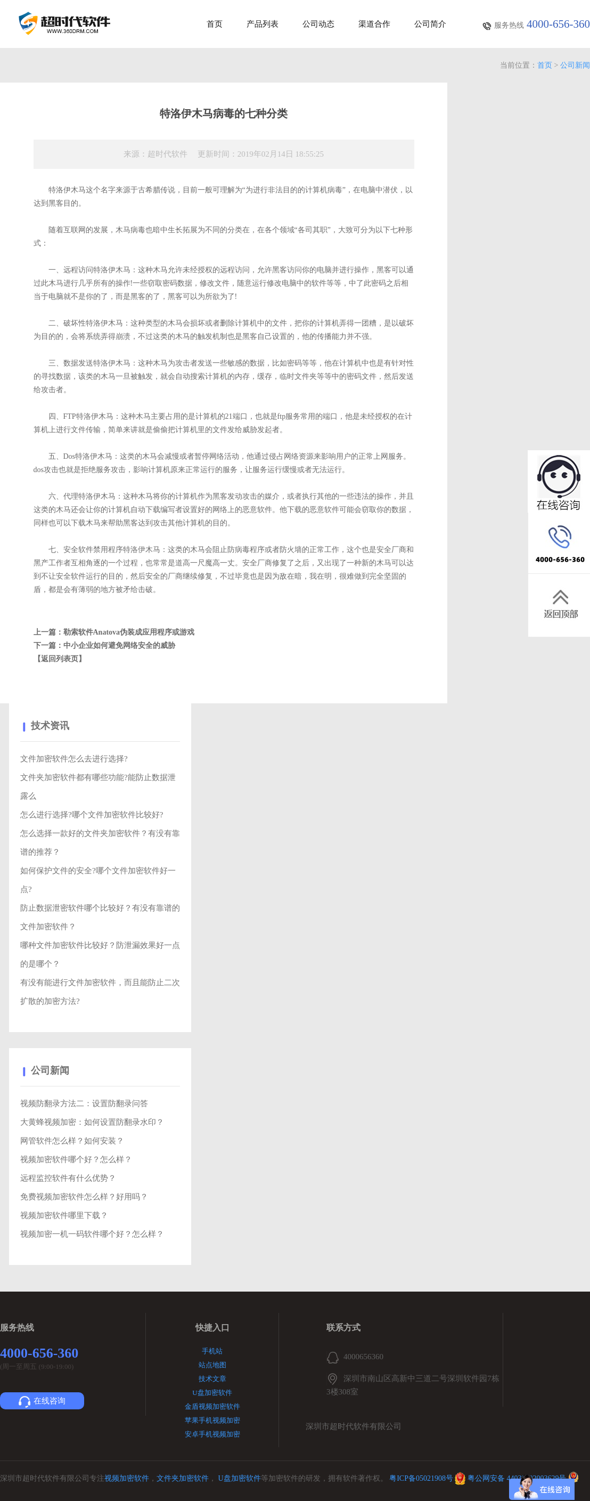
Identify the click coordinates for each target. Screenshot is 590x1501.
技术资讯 (50, 725)
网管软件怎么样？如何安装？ (72, 1141)
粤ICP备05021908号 (421, 1478)
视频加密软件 (126, 1478)
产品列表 (262, 24)
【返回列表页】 (60, 659)
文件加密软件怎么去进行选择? (74, 758)
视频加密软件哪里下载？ (64, 1215)
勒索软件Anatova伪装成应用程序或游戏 (129, 632)
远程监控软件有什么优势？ (68, 1178)
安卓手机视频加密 (212, 1434)
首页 (215, 24)
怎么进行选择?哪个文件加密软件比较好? (91, 814)
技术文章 (212, 1379)
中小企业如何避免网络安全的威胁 (119, 646)
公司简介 (430, 24)
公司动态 (318, 24)
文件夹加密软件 (183, 1478)
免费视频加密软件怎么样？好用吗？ (84, 1196)
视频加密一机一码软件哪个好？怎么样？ (92, 1234)
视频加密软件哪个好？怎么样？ (76, 1159)
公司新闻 (575, 65)
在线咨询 (42, 1402)
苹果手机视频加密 (212, 1420)
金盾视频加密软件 (212, 1406)
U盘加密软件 (212, 1393)
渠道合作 (374, 24)
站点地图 (212, 1365)
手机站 (212, 1351)
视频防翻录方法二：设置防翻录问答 (84, 1103)
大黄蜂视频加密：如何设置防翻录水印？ (92, 1122)
